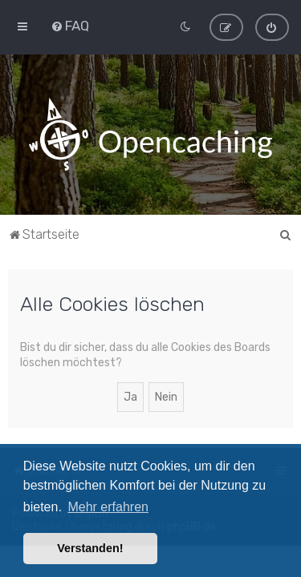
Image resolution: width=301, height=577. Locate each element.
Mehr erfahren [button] (107, 507)
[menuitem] (70, 26)
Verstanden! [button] (90, 548)
